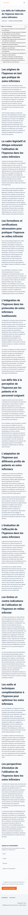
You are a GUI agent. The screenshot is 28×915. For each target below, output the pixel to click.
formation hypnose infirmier (15, 20)
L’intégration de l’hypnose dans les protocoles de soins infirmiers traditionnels (13, 40)
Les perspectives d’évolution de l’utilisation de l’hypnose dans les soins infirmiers (14, 61)
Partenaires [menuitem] (5, 897)
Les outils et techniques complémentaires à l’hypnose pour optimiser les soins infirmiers (12, 57)
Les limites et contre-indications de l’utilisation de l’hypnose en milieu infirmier (14, 54)
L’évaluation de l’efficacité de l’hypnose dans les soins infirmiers (13, 50)
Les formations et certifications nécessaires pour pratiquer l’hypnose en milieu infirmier (14, 36)
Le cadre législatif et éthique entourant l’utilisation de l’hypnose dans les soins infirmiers (14, 33)
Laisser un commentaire (9, 888)
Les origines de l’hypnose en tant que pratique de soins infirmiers (13, 29)
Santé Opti (6, 2)
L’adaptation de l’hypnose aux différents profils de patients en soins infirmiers (14, 47)
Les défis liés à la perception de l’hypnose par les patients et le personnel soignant (13, 43)
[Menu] (24, 2)
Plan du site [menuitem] (12, 897)
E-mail (5, 859)
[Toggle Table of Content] (24, 26)
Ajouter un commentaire (9, 869)
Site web (5, 863)
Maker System (22, 905)
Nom (4, 854)
